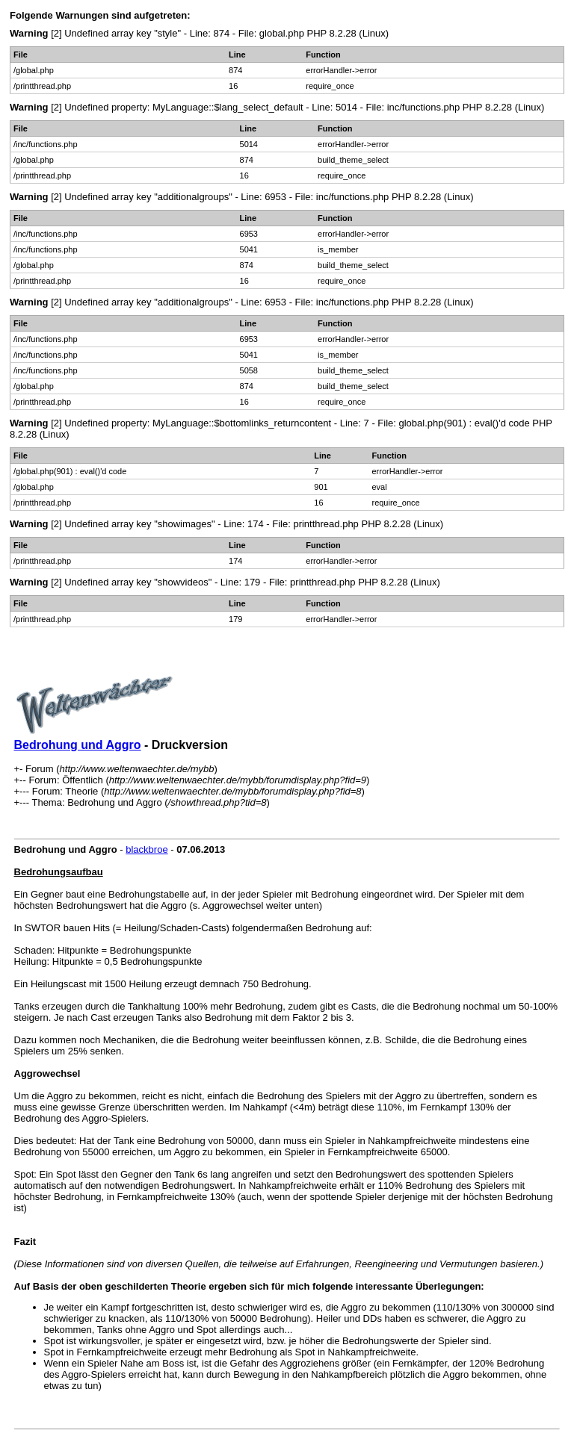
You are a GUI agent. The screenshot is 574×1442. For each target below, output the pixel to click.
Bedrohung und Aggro (77, 745)
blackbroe (146, 849)
